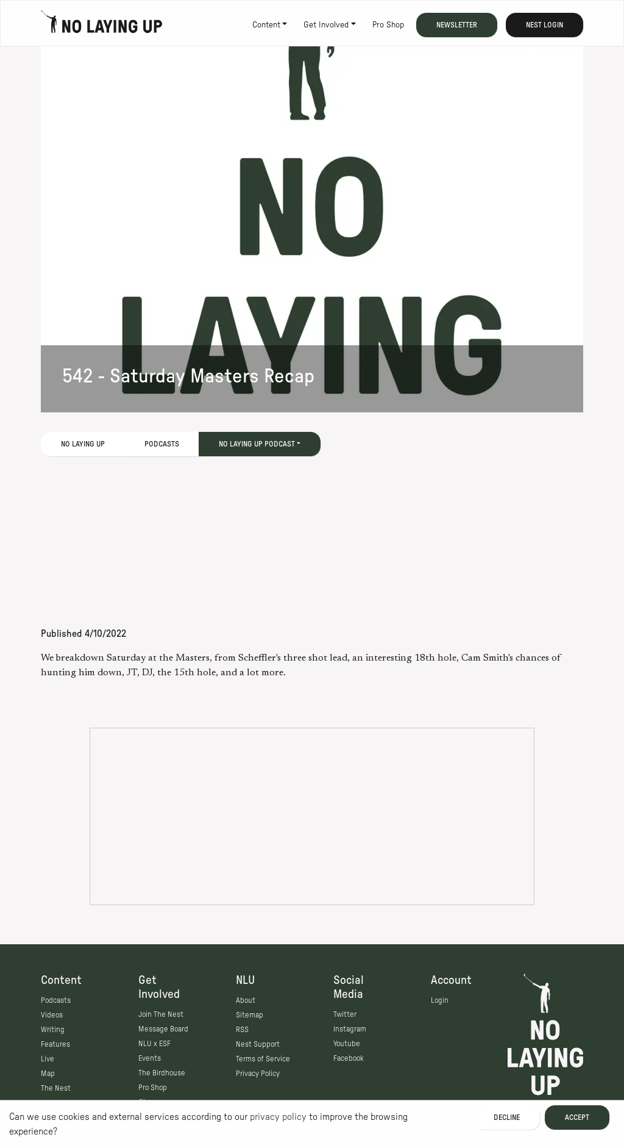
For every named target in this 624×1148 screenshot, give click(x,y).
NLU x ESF (154, 1043)
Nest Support (258, 1044)
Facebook (348, 1058)
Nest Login (544, 25)
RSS (242, 1029)
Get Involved (326, 25)
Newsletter (456, 25)
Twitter (344, 1014)
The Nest (56, 1088)
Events (149, 1058)
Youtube (346, 1043)
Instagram (349, 1029)
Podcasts (161, 444)
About (245, 1000)
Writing (53, 1029)
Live (47, 1059)
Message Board (163, 1029)
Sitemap (249, 1015)
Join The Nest (160, 1014)
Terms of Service (263, 1059)
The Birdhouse (161, 1073)
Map (48, 1073)
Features (55, 1044)
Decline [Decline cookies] (507, 1117)
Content (266, 25)
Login (439, 1000)
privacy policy (278, 1117)
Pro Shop (388, 25)
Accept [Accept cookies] (577, 1117)
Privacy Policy (258, 1073)
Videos (52, 1015)
